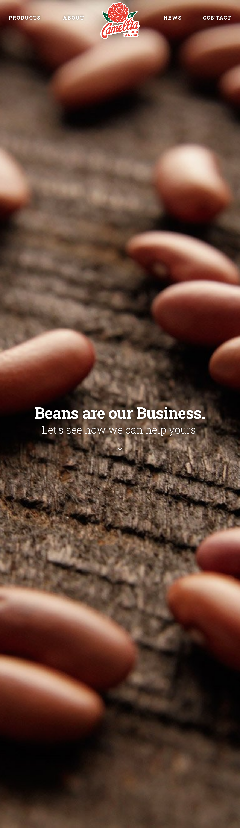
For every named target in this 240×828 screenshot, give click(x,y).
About (73, 17)
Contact (217, 17)
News (172, 17)
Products (25, 17)
